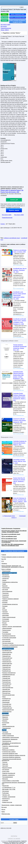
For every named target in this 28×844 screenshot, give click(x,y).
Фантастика (5, 785)
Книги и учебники (6, 569)
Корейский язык (6, 670)
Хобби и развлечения (8, 735)
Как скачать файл (6, 214)
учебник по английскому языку (12, 238)
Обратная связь (6, 813)
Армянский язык (6, 665)
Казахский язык (6, 680)
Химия (4, 584)
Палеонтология (6, 630)
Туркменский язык (7, 707)
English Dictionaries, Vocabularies (11, 528)
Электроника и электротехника (10, 737)
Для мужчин (5, 791)
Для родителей (6, 641)
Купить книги (14, 210)
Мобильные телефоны (8, 749)
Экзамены (4, 563)
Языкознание (5, 702)
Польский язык (6, 685)
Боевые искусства (7, 802)
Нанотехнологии (6, 741)
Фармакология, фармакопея (9, 739)
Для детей (5, 589)
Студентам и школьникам (9, 637)
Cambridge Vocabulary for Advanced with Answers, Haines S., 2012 (19, 443)
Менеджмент (5, 715)
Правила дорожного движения (10, 598)
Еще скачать (4, 17)
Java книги (5, 765)
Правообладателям (7, 217)
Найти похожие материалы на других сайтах (17, 21)
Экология (4, 624)
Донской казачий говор (8, 695)
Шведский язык (6, 691)
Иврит (4, 696)
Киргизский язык (6, 706)
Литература (5, 578)
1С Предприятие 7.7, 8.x (8, 787)
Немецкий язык (6, 656)
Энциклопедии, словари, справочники (12, 805)
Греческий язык (6, 682)
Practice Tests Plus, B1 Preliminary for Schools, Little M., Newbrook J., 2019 (19, 480)
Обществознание (7, 628)
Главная (4, 554)
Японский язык (6, 693)
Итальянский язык (7, 658)
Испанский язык (6, 654)
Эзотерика (5, 732)
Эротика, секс (6, 795)
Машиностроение (7, 767)
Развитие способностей (8, 773)
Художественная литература (10, 604)
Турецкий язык (6, 678)
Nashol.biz (4, 841)
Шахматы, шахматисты (8, 775)
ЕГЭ (3, 561)
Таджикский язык (6, 711)
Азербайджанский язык (8, 674)
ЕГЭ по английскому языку (9, 538)
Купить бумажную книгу (17, 14)
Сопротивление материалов (9, 646)
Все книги (4, 807)
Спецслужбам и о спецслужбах (10, 780)
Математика (5, 574)
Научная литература (7, 643)
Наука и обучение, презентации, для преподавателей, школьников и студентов (13, 566)
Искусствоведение (7, 591)
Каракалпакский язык (8, 709)
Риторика (4, 606)
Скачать (4, 14)
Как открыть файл (5, 24)
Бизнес (4, 724)
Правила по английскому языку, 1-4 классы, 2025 (19, 250)
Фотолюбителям (6, 733)
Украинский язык (6, 661)
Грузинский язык (6, 704)
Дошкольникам (6, 571)
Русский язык (5, 576)
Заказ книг (5, 764)
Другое (3, 809)
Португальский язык (7, 687)
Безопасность (6, 798)
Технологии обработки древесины (11, 757)
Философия (5, 615)
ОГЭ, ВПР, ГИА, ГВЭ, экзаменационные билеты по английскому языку (13, 545)
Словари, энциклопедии (8, 796)
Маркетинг (5, 717)
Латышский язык (6, 683)
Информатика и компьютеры (10, 582)
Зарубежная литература (8, 635)
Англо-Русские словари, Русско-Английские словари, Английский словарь (14, 531)
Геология (4, 762)
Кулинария (5, 800)
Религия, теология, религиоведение (11, 626)
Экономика (5, 719)
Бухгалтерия (5, 722)
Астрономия (5, 619)
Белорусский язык (7, 663)
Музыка (4, 622)
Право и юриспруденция (8, 617)
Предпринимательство (8, 726)
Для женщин (5, 769)
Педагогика (5, 597)
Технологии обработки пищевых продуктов (13, 755)
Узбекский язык (6, 669)
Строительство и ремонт (9, 751)
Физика (4, 580)
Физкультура (5, 621)
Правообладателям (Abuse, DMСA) (6, 29)
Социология (5, 595)
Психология (5, 613)
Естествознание (6, 634)
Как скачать (4, 26)
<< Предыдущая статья (8, 515)
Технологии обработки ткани (10, 753)
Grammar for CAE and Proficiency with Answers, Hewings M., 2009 (19, 420)
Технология (5, 593)
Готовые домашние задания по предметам (13, 556)
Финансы (4, 720)
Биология (4, 585)
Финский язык (6, 700)
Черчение (5, 611)
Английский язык (6, 650)
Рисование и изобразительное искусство (13, 645)
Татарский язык (6, 667)
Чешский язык (6, 689)
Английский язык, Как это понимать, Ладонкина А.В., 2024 (19, 270)
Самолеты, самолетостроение (10, 746)
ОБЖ (3, 608)
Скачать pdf (14, 199)
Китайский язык (6, 698)
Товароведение (6, 728)
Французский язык (7, 652)
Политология (5, 587)
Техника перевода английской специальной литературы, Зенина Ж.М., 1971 (19, 347)
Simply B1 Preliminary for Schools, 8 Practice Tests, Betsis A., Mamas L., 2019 (19, 499)
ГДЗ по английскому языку (9, 536)
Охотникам (5, 748)
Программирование (7, 777)
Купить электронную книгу (17, 17)
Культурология (6, 639)
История (4, 609)
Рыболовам (5, 793)
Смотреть (4, 20)
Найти (3, 811)
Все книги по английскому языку (11, 534)
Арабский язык (6, 676)
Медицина (5, 778)
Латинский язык (6, 659)
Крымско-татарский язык (9, 672)
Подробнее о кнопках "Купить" (11, 33)
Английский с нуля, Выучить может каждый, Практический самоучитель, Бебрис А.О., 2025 (19, 295)
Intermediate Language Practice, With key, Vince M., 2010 (19, 461)
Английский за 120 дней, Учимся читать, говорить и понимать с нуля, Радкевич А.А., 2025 (19, 321)
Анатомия (5, 600)
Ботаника (4, 602)
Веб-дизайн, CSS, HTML (8, 789)
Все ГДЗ (4, 559)
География (5, 632)
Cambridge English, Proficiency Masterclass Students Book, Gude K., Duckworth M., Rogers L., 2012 (19, 397)
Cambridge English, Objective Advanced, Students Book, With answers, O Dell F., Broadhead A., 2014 (18, 375)
